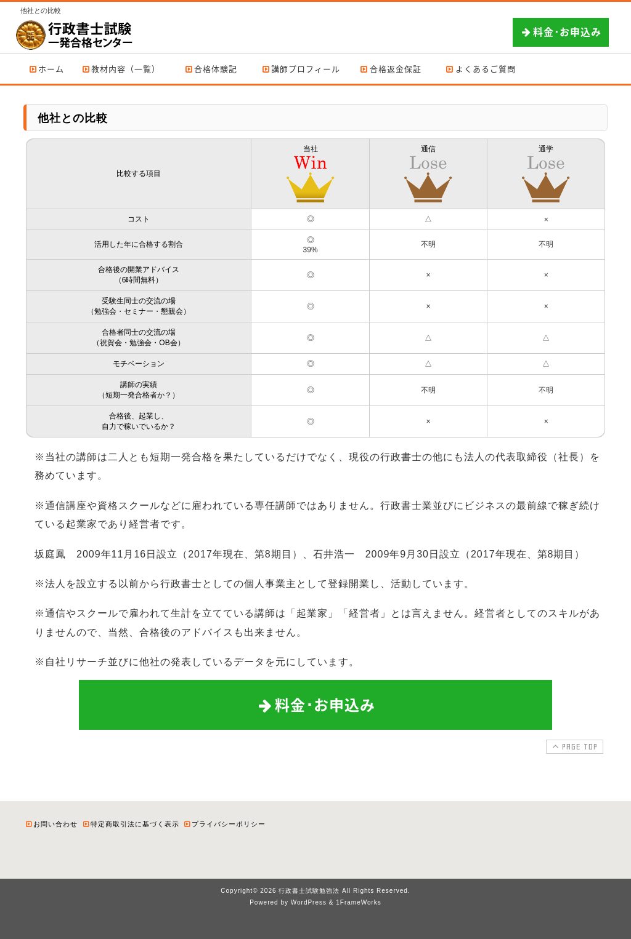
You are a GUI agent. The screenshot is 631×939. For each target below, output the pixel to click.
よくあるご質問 (480, 68)
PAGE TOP (573, 746)
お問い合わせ (51, 824)
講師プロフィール (300, 68)
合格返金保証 (390, 68)
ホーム (46, 68)
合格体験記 (211, 68)
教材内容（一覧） (121, 68)
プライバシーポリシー (224, 824)
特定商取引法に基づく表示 (130, 824)
